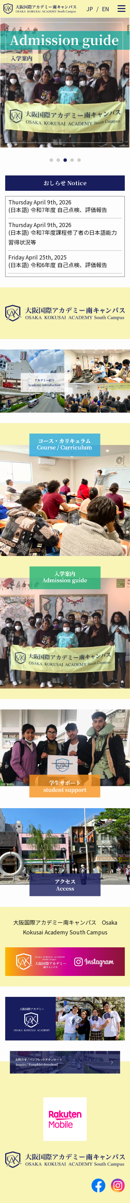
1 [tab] (51, 160)
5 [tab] (79, 160)
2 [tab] (58, 160)
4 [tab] (72, 160)
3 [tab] (65, 160)
